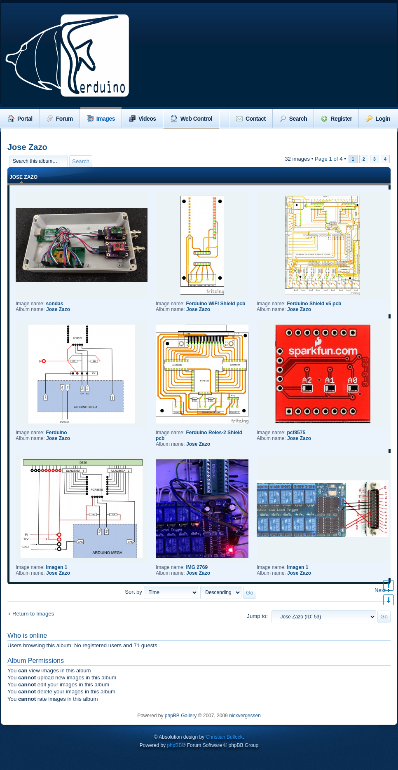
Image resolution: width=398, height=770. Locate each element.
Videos (142, 118)
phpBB (174, 745)
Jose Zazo (27, 147)
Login (378, 118)
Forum (60, 118)
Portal (20, 118)
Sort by (161, 592)
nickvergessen (245, 716)
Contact (251, 118)
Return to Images (33, 614)
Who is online (27, 635)
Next (380, 590)
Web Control (191, 118)
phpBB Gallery (181, 716)
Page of (328, 159)
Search (293, 118)
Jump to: (257, 616)
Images (101, 118)
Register (336, 118)
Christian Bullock (224, 737)
